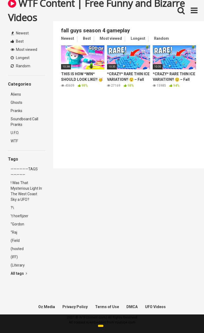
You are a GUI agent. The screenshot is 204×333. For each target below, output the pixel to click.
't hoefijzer (19, 216)
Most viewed (24, 49)
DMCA (132, 307)
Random (20, 66)
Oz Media (46, 307)
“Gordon (17, 224)
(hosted (17, 249)
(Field (15, 240)
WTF (14, 141)
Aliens (16, 94)
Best (17, 41)
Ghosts (16, 102)
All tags (19, 273)
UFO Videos (155, 307)
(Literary (18, 265)
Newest (20, 33)
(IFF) (14, 257)
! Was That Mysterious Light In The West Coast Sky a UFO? (26, 191)
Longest (20, 58)
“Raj (14, 232)
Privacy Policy (75, 307)
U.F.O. (15, 133)
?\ (12, 208)
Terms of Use (107, 307)
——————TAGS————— (24, 172)
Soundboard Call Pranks (24, 122)
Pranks (16, 111)
